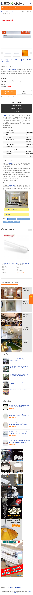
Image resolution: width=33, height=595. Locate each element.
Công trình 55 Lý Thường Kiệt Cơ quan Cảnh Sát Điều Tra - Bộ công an (19, 375)
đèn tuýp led (11, 219)
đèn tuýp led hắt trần (23, 219)
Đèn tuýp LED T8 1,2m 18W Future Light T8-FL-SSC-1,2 (15, 263)
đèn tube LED (11, 185)
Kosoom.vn (18, 587)
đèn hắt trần (16, 221)
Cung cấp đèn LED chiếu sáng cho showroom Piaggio (18, 359)
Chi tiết (24, 92)
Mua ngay (8, 92)
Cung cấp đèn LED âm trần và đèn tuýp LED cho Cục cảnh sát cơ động (19, 367)
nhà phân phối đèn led (11, 209)
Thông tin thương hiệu (16, 108)
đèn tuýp (8, 214)
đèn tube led (7, 221)
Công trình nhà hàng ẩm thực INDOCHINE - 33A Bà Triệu (20, 382)
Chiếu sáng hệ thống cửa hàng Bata (18, 389)
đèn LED (10, 163)
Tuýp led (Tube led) (11, 11)
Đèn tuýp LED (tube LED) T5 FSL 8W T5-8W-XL (16, 61)
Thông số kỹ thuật (16, 105)
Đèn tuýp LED (12, 69)
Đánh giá (16, 111)
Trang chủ (3, 11)
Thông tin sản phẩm (17, 102)
